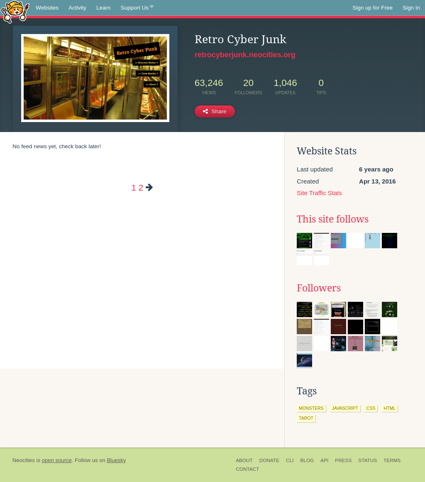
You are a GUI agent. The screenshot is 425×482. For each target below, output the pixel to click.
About (244, 460)
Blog (307, 460)
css (371, 408)
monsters (311, 408)
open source (57, 460)
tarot (306, 418)
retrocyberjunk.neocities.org (245, 55)
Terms (392, 460)
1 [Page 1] (133, 187)
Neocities (23, 460)
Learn (103, 8)
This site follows (333, 219)
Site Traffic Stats (319, 192)
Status (367, 460)
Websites (47, 8)
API (324, 460)
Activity (77, 8)
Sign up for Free (372, 8)
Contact (247, 469)
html (389, 408)
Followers (319, 288)
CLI (289, 460)
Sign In (411, 8)
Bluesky (116, 460)
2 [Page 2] (141, 187)
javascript (345, 408)
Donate (269, 460)
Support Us (137, 8)
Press (343, 460)
